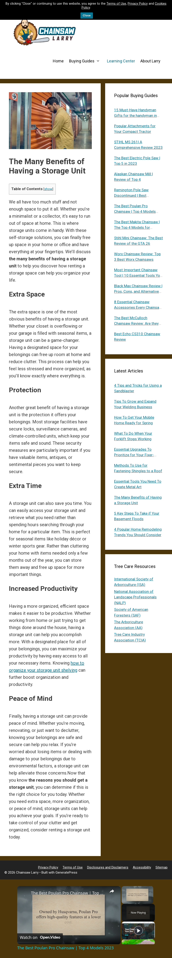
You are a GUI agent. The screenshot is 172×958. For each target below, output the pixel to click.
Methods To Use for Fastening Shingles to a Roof (138, 468)
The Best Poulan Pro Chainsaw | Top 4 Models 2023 (135, 209)
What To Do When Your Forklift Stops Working (133, 436)
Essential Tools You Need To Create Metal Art (137, 484)
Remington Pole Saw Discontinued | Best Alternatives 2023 (131, 193)
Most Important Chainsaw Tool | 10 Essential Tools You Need (138, 273)
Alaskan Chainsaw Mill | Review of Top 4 (133, 177)
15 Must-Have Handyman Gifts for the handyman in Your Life (135, 113)
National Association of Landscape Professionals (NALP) (135, 597)
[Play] (138, 930)
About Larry (150, 61)
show (48, 189)
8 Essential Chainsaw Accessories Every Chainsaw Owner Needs (138, 305)
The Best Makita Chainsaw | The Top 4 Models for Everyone (137, 225)
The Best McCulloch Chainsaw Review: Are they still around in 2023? (136, 321)
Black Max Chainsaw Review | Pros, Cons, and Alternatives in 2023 (138, 289)
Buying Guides (86, 61)
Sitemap (162, 867)
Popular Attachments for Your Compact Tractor (135, 129)
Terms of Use (116, 4)
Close (87, 15)
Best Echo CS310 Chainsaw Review (137, 337)
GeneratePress (66, 872)
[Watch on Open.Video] (40, 937)
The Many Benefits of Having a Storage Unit (138, 500)
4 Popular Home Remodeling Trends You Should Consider (138, 532)
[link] (24, 893)
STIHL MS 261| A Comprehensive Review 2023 (138, 145)
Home (58, 61)
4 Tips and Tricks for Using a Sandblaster (138, 388)
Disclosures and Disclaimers (107, 867)
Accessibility (142, 867)
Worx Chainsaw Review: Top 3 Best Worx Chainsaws (137, 257)
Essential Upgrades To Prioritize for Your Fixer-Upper (134, 452)
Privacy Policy (138, 4)
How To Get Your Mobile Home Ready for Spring (134, 420)
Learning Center (121, 61)
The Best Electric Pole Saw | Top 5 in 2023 (137, 161)
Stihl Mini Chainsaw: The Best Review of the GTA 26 (138, 241)
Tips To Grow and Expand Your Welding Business (135, 404)
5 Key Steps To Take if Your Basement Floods (136, 516)
